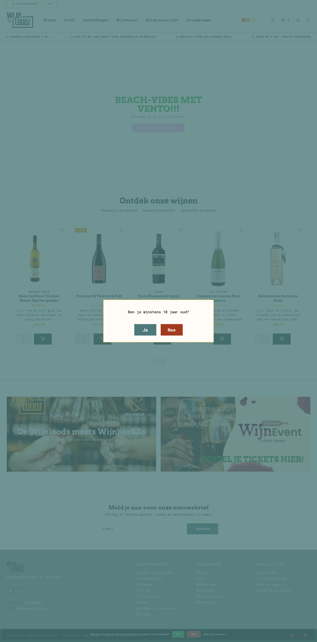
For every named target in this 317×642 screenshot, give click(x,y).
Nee (171, 330)
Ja (145, 330)
